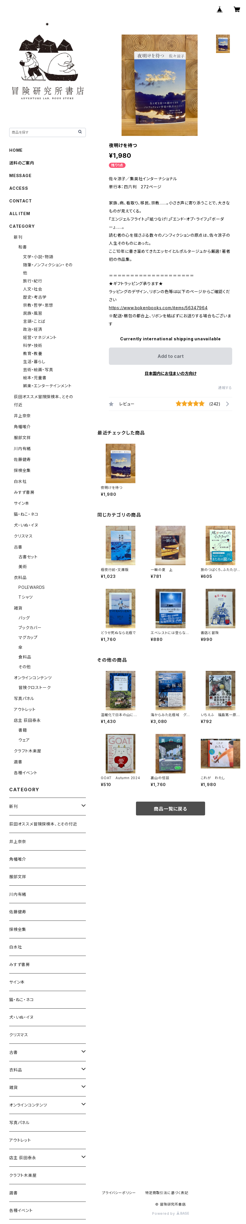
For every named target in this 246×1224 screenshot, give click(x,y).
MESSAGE (20, 175)
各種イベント (25, 772)
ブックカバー (30, 627)
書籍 (22, 730)
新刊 (18, 237)
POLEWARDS (31, 587)
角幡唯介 (22, 426)
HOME (16, 150)
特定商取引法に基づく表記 (166, 1193)
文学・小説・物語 (38, 256)
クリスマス (23, 536)
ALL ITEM (19, 213)
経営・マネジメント (40, 337)
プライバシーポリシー (119, 1193)
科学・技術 (32, 345)
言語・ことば (34, 321)
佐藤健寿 (22, 459)
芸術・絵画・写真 (38, 369)
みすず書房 (24, 492)
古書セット (28, 556)
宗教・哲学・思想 (38, 305)
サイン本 (21, 503)
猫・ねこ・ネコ (26, 514)
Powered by (170, 1213)
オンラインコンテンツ (33, 677)
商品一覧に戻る (170, 809)
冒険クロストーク (34, 687)
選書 (18, 761)
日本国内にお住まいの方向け (170, 373)
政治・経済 (32, 329)
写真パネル (24, 698)
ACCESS (18, 188)
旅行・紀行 (32, 280)
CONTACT (20, 200)
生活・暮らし (34, 361)
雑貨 (18, 608)
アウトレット (25, 709)
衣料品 (20, 577)
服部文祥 (22, 437)
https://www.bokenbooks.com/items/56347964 (158, 307)
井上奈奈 (22, 415)
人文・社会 (32, 288)
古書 (18, 546)
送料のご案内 (21, 162)
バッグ (24, 617)
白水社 (20, 481)
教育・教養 (32, 353)
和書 (22, 246)
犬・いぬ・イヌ (26, 525)
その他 (24, 666)
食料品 (24, 656)
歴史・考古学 (35, 297)
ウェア (24, 739)
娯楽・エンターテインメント (47, 385)
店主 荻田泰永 (27, 720)
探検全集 (22, 470)
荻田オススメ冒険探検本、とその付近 (43, 823)
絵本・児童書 (35, 377)
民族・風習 (32, 313)
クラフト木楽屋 (27, 750)
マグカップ (28, 637)
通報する (225, 388)
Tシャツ (25, 597)
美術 (22, 566)
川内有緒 (22, 448)
